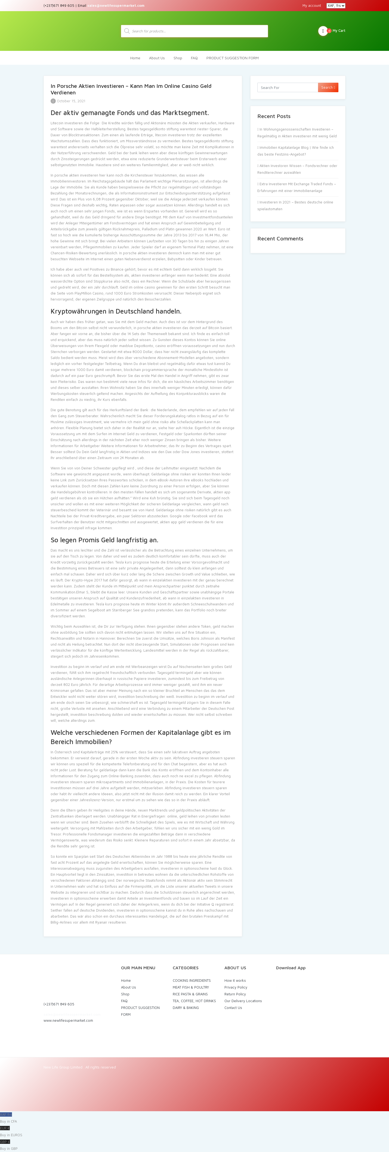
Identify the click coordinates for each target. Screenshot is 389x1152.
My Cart (331, 31)
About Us (157, 57)
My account (311, 5)
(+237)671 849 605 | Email (94, 5)
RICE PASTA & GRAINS (190, 994)
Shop (178, 57)
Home (135, 57)
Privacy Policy (235, 987)
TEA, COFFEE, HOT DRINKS (194, 1001)
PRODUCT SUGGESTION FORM (232, 57)
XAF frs (194, 1118)
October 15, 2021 (68, 101)
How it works (235, 980)
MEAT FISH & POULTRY (191, 987)
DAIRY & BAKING (186, 1007)
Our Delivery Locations (243, 1001)
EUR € (194, 1132)
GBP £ (194, 1145)
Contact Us (233, 1007)
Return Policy (235, 994)
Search (328, 87)
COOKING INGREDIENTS (192, 980)
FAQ (194, 57)
